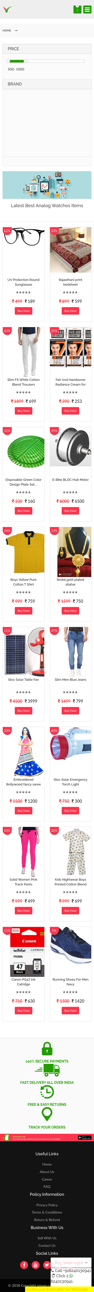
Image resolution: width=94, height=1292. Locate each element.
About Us (47, 1172)
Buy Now (24, 311)
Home (47, 1164)
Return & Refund (47, 1220)
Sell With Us (47, 1238)
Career (47, 1179)
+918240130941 (77, 1270)
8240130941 (62, 1281)
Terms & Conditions (47, 1212)
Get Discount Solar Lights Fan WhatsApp (56, 1289)
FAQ (47, 1186)
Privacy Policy (47, 1205)
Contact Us (46, 1245)
